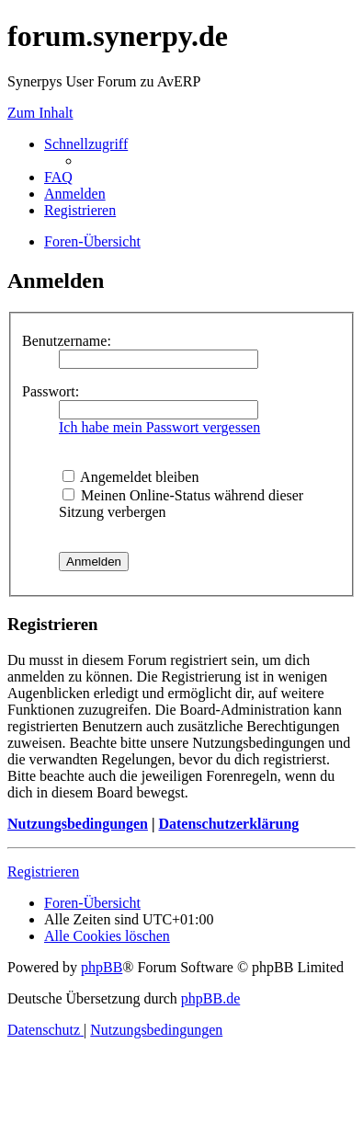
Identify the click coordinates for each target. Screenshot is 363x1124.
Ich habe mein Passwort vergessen (159, 427)
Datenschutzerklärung (228, 824)
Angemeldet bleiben (130, 477)
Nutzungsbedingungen (77, 824)
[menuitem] (58, 177)
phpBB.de (210, 998)
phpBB (101, 967)
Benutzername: (66, 341)
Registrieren (43, 871)
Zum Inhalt (40, 112)
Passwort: (50, 391)
